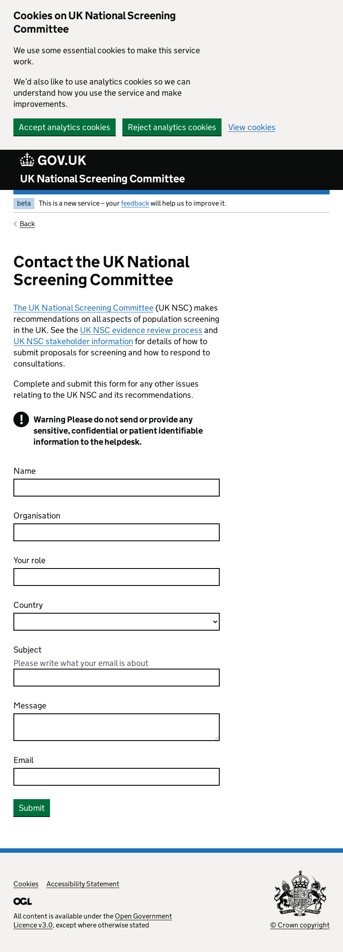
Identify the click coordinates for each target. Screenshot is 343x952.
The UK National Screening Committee (83, 308)
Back (27, 223)
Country (28, 605)
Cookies (25, 884)
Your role (29, 560)
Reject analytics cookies (172, 127)
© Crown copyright (300, 925)
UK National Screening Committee (102, 178)
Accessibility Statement (82, 884)
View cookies (252, 127)
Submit (32, 808)
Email (23, 760)
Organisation (36, 515)
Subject (27, 649)
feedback (135, 203)
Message (29, 705)
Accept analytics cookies (64, 127)
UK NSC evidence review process (141, 330)
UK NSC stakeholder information (73, 341)
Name (24, 471)
